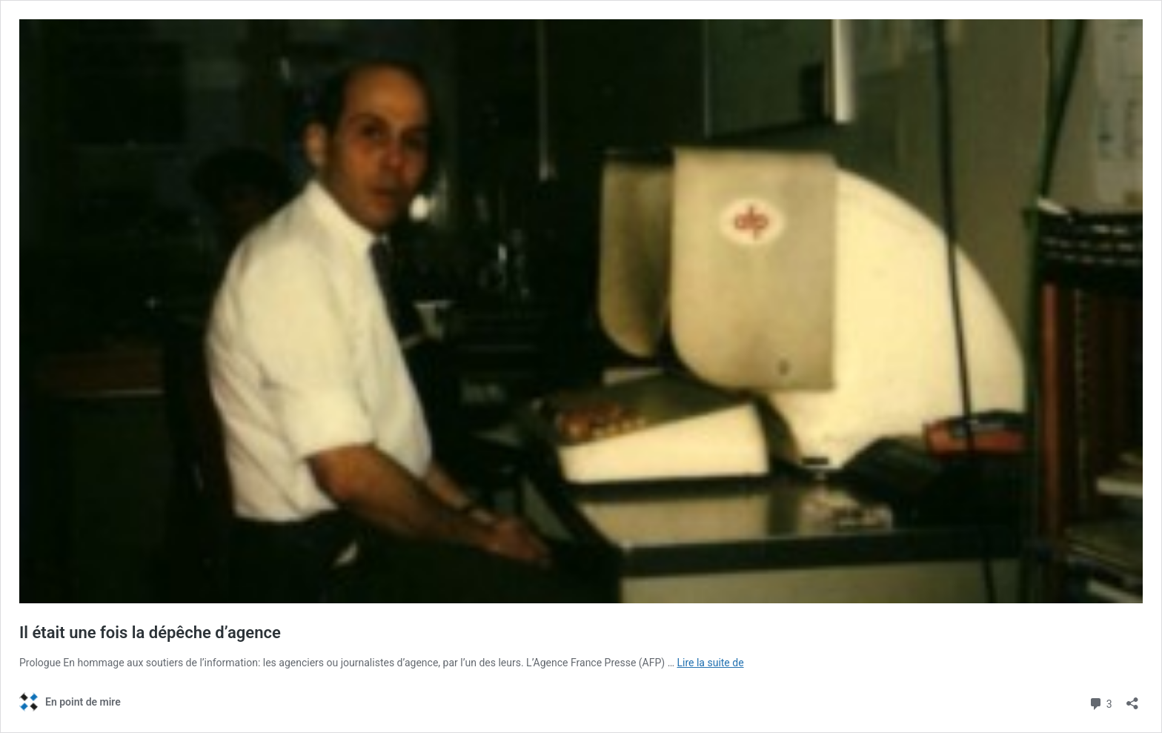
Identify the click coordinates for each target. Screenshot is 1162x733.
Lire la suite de (710, 663)
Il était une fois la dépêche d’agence (150, 632)
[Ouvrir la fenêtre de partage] (1132, 698)
